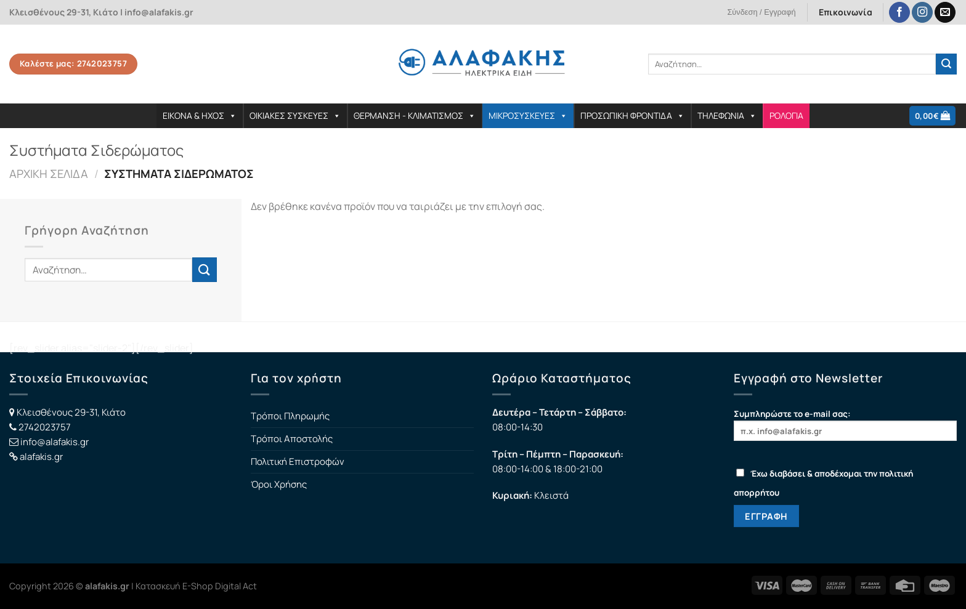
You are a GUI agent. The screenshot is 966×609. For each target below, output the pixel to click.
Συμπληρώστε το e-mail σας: (845, 424)
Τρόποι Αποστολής (292, 438)
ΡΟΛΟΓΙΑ (786, 115)
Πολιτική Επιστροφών (297, 461)
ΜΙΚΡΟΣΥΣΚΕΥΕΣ (528, 115)
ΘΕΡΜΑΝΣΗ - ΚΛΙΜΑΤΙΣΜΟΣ (415, 115)
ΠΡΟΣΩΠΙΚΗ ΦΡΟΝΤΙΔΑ (632, 115)
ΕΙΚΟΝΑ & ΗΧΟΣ (200, 115)
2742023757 (44, 427)
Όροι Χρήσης (279, 484)
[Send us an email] (945, 12)
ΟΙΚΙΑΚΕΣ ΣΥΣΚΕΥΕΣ (295, 115)
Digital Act (236, 586)
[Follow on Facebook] (899, 12)
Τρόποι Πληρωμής (290, 415)
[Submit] (946, 64)
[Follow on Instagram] (922, 12)
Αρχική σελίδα (48, 174)
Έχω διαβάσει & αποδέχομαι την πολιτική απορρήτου (823, 483)
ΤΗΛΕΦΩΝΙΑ (727, 115)
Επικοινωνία (845, 12)
